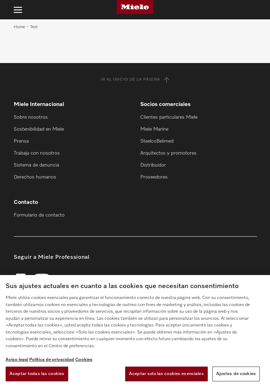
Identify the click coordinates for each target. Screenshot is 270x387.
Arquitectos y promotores (168, 153)
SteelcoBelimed (157, 141)
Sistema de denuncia (36, 165)
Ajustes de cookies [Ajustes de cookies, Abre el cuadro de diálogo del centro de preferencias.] (236, 374)
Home (19, 27)
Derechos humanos (35, 177)
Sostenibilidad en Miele (39, 129)
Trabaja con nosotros (37, 153)
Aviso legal (17, 359)
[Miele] (135, 7)
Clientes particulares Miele (169, 117)
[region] (135, 331)
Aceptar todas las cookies (36, 374)
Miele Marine (154, 129)
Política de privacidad (51, 359)
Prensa (21, 141)
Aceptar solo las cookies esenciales (166, 374)
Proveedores (154, 177)
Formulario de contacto (39, 215)
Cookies (83, 359)
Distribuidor (153, 165)
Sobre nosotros (31, 117)
